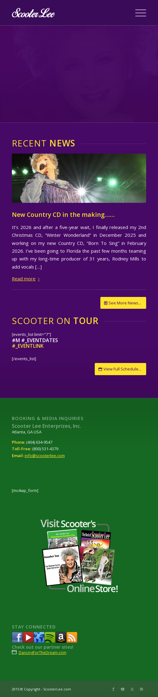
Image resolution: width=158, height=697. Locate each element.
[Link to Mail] (141, 689)
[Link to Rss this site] (132, 689)
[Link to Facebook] (113, 689)
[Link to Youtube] (122, 689)
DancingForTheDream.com (42, 652)
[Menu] (137, 12)
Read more (27, 278)
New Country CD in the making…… (63, 214)
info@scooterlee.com (45, 455)
